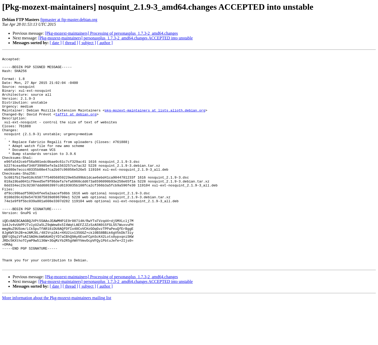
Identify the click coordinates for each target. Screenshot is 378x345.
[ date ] (56, 42)
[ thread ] (70, 42)
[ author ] (105, 42)
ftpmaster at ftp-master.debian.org (68, 19)
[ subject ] (87, 42)
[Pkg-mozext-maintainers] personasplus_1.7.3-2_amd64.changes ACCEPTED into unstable (115, 38)
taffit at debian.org (76, 126)
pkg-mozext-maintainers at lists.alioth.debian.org (155, 122)
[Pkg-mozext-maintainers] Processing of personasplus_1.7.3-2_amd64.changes (111, 33)
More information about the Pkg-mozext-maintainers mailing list (56, 340)
